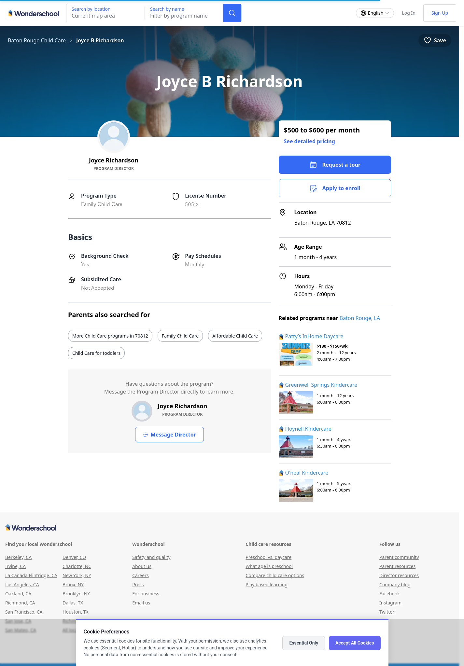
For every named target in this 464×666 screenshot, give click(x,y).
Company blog (395, 584)
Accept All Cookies (354, 642)
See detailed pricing (309, 141)
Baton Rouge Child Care (37, 40)
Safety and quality (151, 557)
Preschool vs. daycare (268, 557)
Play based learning (267, 584)
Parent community (399, 557)
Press (138, 584)
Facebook (389, 593)
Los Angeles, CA (22, 584)
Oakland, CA (18, 593)
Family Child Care (180, 336)
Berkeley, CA (18, 557)
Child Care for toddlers (96, 353)
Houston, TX (76, 612)
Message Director (169, 434)
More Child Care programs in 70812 (110, 336)
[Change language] (375, 13)
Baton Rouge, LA (360, 318)
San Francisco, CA (24, 612)
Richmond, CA (20, 603)
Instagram (390, 603)
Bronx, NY (73, 584)
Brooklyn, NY (76, 593)
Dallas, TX (73, 603)
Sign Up (439, 13)
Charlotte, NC (77, 566)
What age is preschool (269, 566)
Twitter (386, 612)
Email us (141, 603)
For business (145, 593)
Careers (140, 575)
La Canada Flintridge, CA (31, 575)
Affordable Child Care (235, 336)
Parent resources (397, 566)
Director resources (399, 575)
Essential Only (303, 642)
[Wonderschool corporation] (229, 528)
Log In (408, 13)
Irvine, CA (15, 566)
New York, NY (77, 575)
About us (141, 566)
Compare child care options (275, 575)
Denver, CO (74, 557)
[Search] (232, 13)
